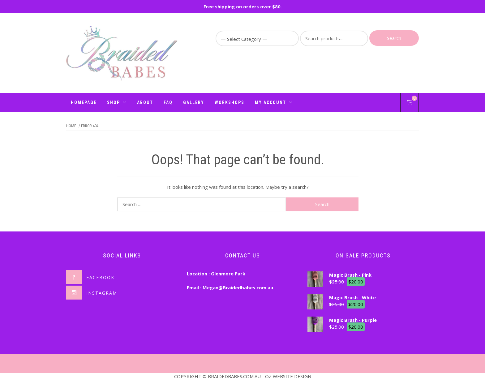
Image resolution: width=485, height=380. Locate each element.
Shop (117, 102)
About (145, 102)
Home (71, 125)
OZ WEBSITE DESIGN (288, 376)
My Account (274, 102)
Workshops (229, 102)
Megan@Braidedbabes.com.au (238, 287)
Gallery (193, 102)
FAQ (168, 102)
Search (394, 38)
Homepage (84, 102)
